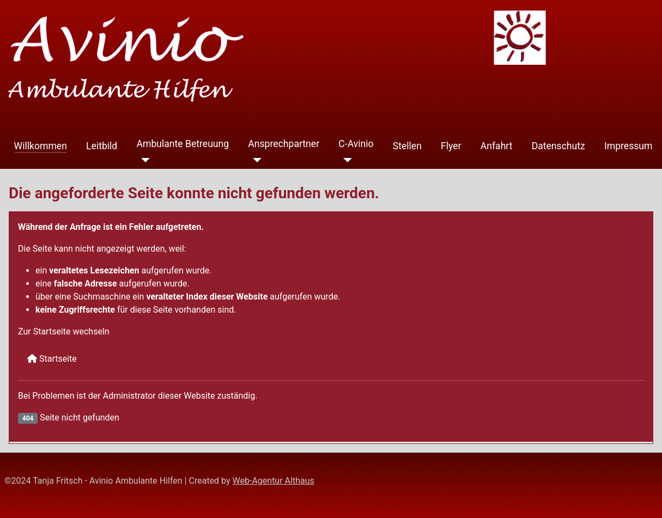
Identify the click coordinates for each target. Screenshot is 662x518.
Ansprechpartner (283, 143)
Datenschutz (558, 146)
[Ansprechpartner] (255, 160)
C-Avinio (355, 143)
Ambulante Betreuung (182, 143)
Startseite (52, 359)
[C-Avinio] (345, 160)
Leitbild (101, 146)
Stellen (407, 146)
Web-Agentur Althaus (273, 481)
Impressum (628, 146)
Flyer (451, 146)
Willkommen (40, 146)
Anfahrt (497, 146)
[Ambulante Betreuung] (143, 160)
